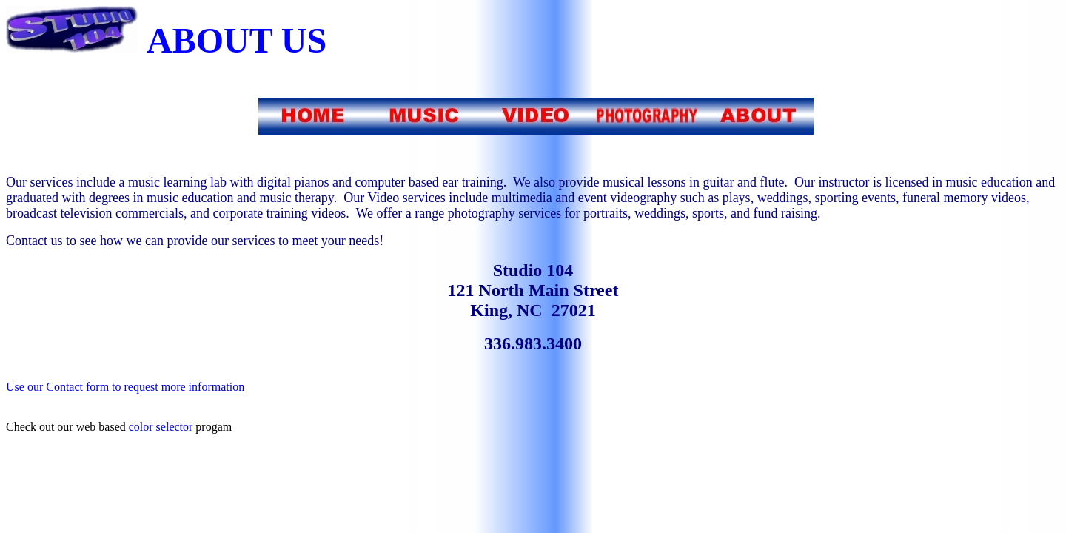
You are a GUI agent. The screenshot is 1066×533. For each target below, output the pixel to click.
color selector (161, 426)
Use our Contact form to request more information (125, 387)
